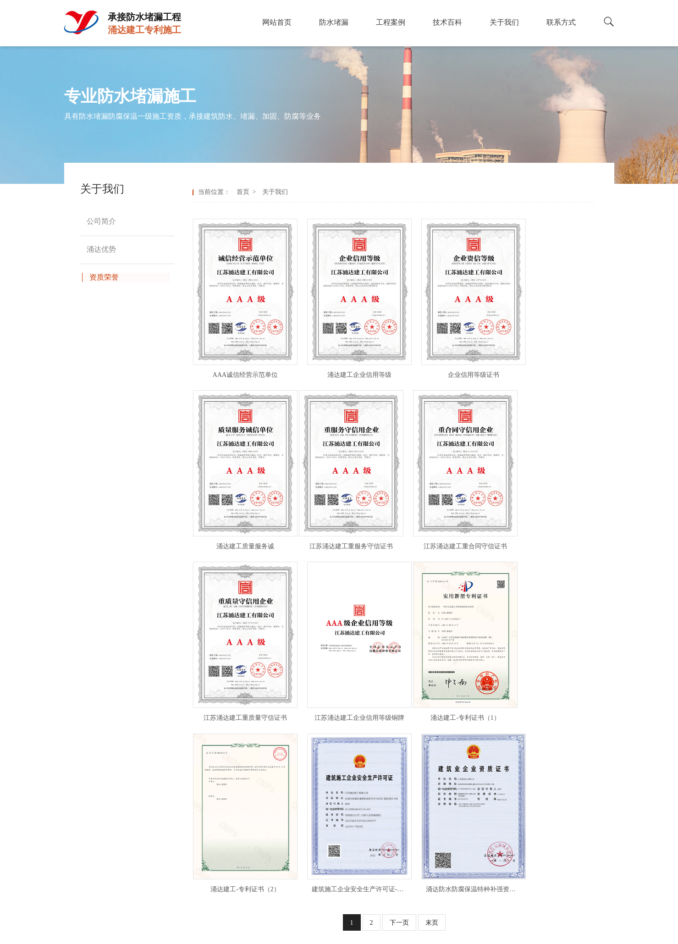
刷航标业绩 (373, 880)
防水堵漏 (278, 766)
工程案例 (373, 766)
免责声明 (433, 933)
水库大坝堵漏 (281, 866)
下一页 (399, 707)
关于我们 (273, 191)
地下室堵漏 (278, 783)
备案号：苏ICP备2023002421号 (374, 933)
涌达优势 (465, 797)
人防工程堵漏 (281, 838)
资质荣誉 (465, 811)
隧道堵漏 (275, 811)
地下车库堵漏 (281, 852)
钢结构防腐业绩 (379, 825)
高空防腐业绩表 (379, 838)
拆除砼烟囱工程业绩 (386, 893)
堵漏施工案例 (376, 783)
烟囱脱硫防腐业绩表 (386, 866)
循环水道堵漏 (281, 880)
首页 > (248, 191)
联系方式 (465, 825)
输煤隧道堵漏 (281, 893)
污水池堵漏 (278, 797)
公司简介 (465, 783)
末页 (431, 707)
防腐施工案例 (376, 797)
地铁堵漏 (275, 825)
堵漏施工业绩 (376, 811)
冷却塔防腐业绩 (379, 852)
